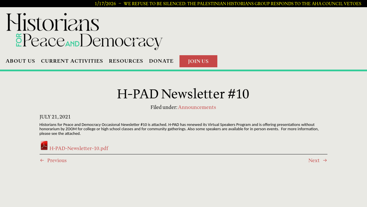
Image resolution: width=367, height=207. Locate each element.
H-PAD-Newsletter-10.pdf (74, 148)
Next (314, 160)
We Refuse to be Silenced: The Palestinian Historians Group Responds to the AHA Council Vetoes (242, 3)
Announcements (197, 107)
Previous (57, 160)
